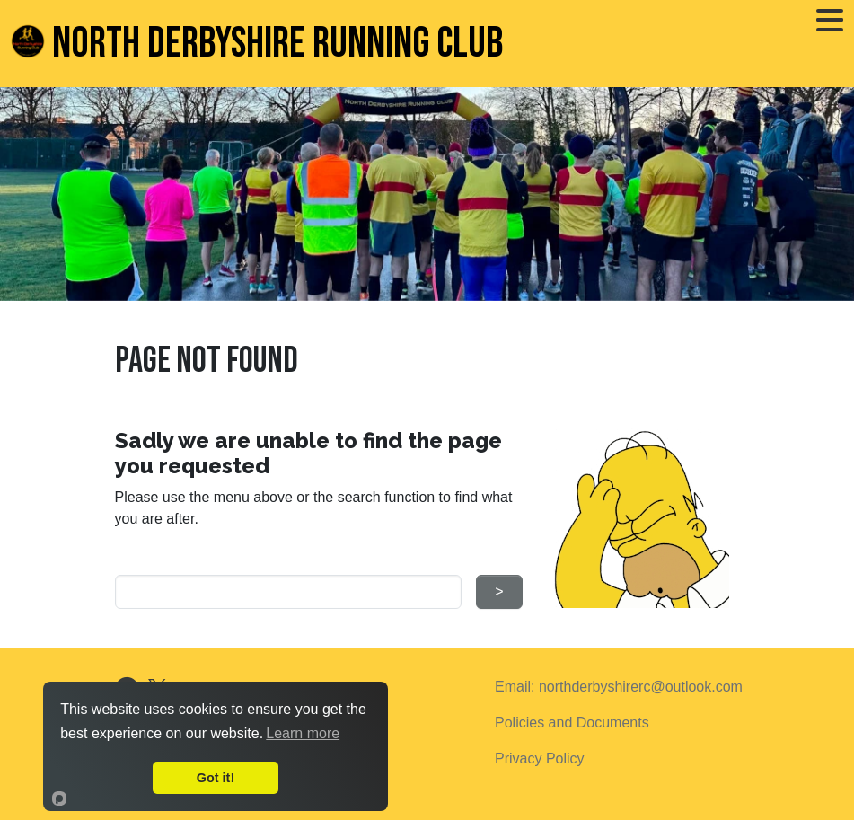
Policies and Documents (572, 722)
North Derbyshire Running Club (257, 43)
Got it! (215, 778)
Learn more (302, 733)
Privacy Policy (540, 758)
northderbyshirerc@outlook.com (641, 686)
